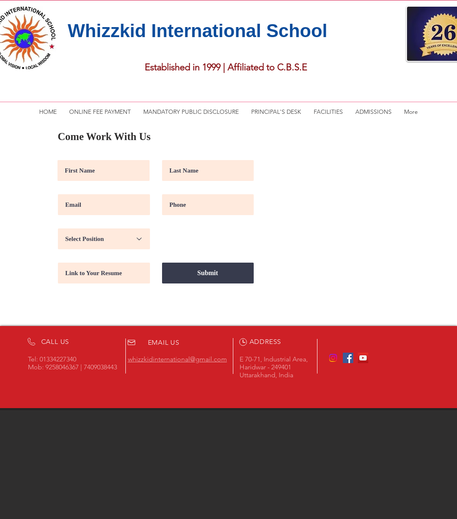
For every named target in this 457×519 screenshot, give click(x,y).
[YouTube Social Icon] (363, 358)
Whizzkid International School (197, 30)
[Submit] (208, 273)
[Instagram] (333, 358)
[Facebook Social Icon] (348, 358)
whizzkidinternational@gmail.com (177, 359)
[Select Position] (104, 238)
